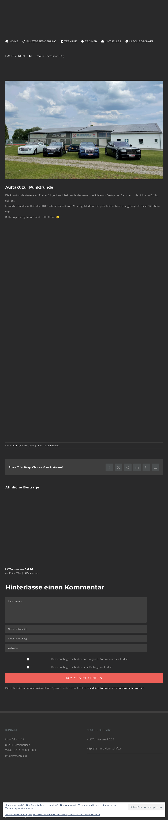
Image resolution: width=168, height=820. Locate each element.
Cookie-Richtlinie (92, 814)
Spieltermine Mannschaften (105, 748)
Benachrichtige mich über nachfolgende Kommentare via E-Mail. (89, 659)
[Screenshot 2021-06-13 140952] (84, 130)
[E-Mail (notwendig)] (76, 638)
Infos (39, 445)
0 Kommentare (52, 445)
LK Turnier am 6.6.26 (19, 569)
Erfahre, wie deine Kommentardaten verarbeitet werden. (111, 688)
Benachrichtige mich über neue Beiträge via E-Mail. (81, 667)
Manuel (13, 445)
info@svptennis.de (16, 755)
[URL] (76, 648)
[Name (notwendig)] (76, 629)
